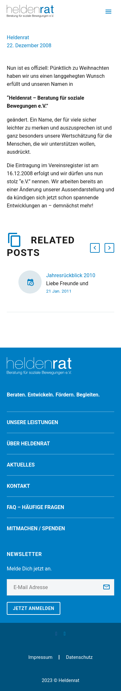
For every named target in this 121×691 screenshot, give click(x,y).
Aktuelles (21, 465)
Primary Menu (108, 12)
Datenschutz (79, 657)
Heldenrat (18, 37)
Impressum (40, 657)
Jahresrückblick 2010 (70, 275)
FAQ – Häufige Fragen (35, 507)
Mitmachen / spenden (36, 528)
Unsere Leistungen (32, 422)
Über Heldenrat (28, 444)
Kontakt (18, 486)
